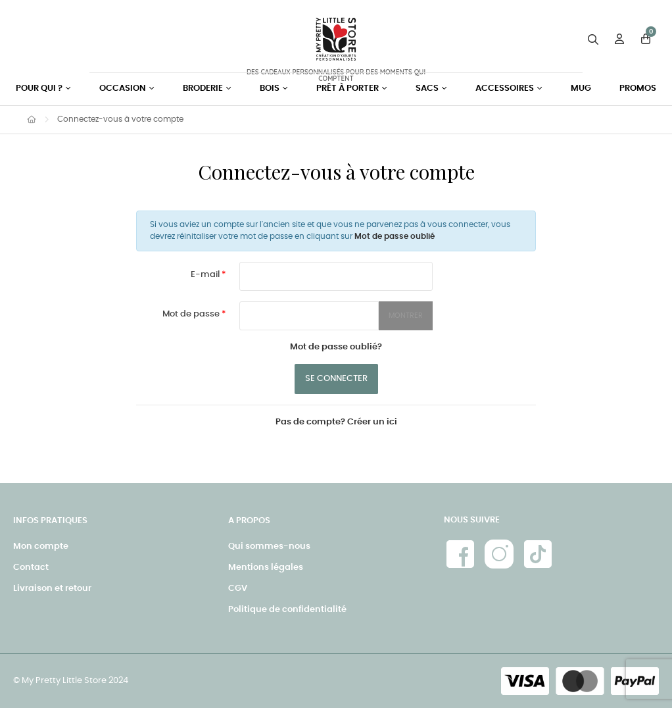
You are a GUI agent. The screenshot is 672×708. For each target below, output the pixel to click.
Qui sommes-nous (269, 546)
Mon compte (40, 546)
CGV (237, 588)
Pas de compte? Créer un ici (336, 422)
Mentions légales (265, 567)
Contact (31, 567)
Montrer (406, 315)
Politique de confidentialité (287, 609)
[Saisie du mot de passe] (309, 315)
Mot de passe (192, 314)
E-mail (206, 274)
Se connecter (336, 378)
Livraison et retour (52, 588)
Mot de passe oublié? (336, 347)
